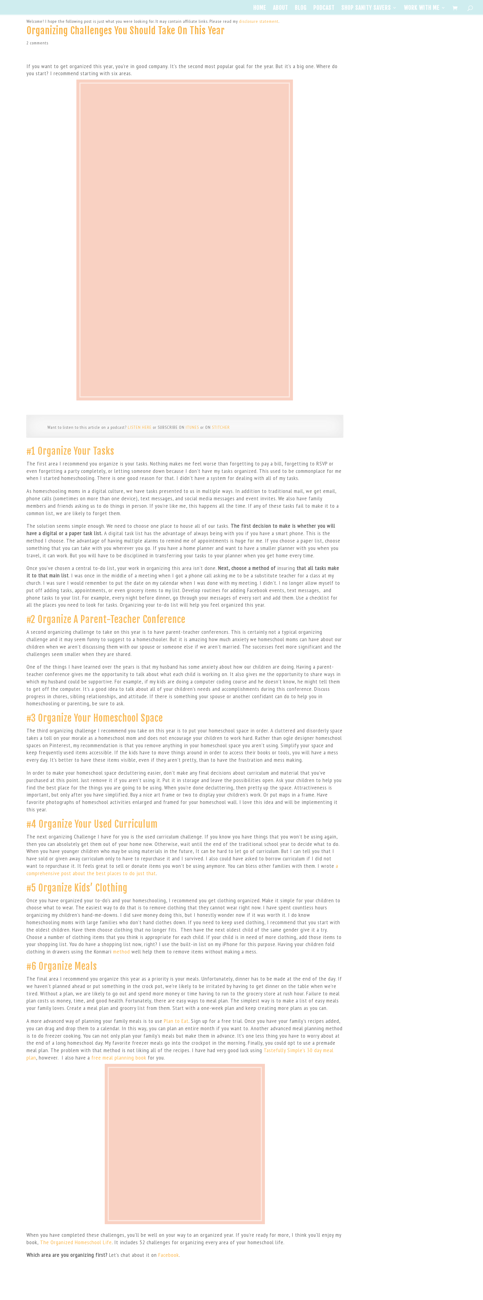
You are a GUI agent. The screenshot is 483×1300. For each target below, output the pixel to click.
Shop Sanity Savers (366, 8)
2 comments (37, 43)
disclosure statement (258, 21)
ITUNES (192, 427)
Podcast (324, 8)
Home (259, 8)
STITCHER (221, 427)
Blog (300, 8)
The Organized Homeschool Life (76, 1242)
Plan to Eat (176, 1020)
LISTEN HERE (140, 427)
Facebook (168, 1254)
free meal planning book (118, 1057)
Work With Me (422, 8)
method (122, 951)
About (280, 8)
